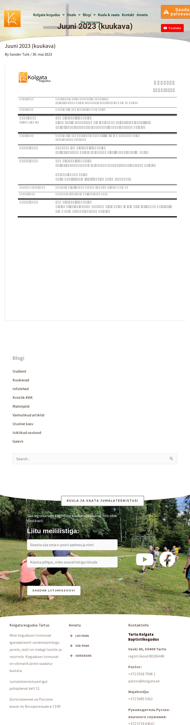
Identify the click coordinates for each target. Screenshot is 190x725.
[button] (49, 15)
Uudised (19, 371)
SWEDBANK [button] (80, 655)
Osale (73, 15)
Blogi (89, 15)
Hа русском (90, 22)
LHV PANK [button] (79, 636)
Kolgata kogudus (49, 15)
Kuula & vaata (108, 15)
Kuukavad (21, 380)
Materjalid (21, 406)
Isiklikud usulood (27, 432)
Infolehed (21, 388)
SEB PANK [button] (79, 646)
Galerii (18, 441)
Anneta (142, 15)
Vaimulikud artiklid (28, 415)
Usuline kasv (23, 423)
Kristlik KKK (23, 397)
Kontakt (128, 15)
